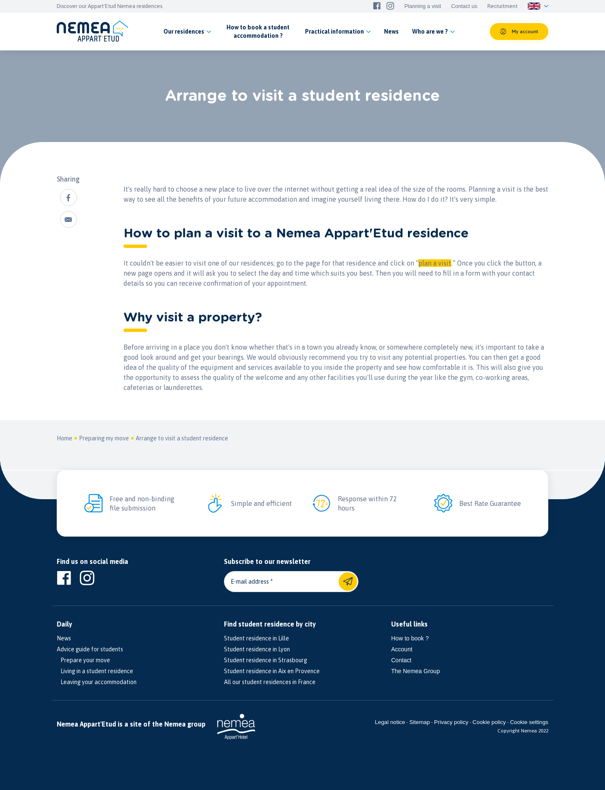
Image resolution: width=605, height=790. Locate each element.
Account (402, 649)
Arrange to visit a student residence (182, 438)
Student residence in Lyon (257, 649)
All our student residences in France (270, 682)
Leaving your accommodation (97, 682)
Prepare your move (83, 660)
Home (64, 438)
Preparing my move (104, 438)
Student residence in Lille (256, 638)
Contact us (464, 6)
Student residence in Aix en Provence (272, 671)
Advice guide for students (90, 649)
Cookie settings (529, 722)
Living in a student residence (95, 671)
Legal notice (390, 722)
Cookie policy (489, 722)
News (64, 638)
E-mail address (250, 581)
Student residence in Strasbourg (265, 660)
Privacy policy (451, 722)
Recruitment (502, 6)
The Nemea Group (415, 671)
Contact (401, 660)
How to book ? (410, 638)
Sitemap (419, 722)
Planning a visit (422, 6)
